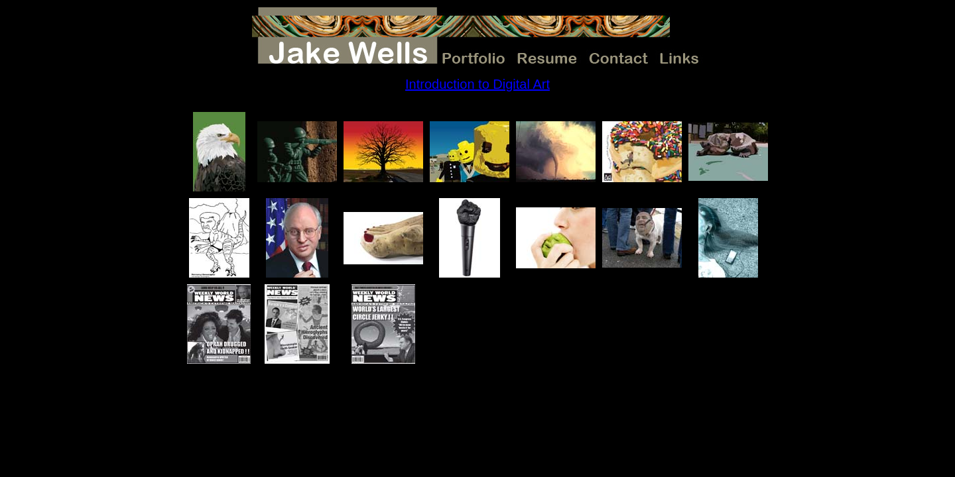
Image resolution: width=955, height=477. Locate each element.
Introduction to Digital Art (477, 84)
